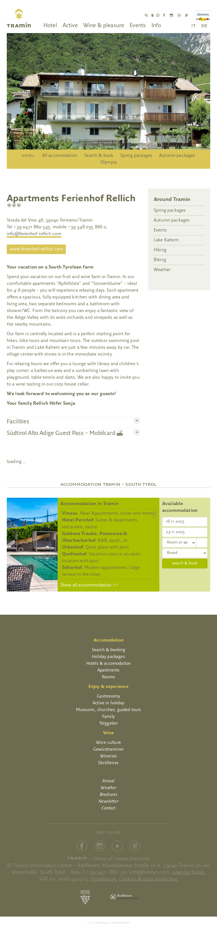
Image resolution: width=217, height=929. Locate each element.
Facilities (18, 422)
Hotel (50, 26)
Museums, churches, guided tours (108, 710)
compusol (101, 922)
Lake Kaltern (166, 240)
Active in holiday (108, 703)
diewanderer (120, 922)
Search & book (98, 155)
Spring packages (136, 155)
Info (156, 26)
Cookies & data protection (148, 879)
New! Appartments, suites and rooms (108, 513)
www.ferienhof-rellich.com (36, 249)
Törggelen (108, 724)
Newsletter (108, 802)
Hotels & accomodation (108, 664)
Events (138, 26)
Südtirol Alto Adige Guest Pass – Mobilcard (65, 433)
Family (108, 717)
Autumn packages (177, 155)
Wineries (108, 756)
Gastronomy (108, 696)
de (204, 26)
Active (70, 26)
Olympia (108, 162)
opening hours (188, 872)
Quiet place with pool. (96, 547)
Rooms (108, 677)
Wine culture (108, 743)
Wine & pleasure (103, 26)
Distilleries (108, 763)
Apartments (108, 670)
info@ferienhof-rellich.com (34, 234)
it (193, 26)
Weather (162, 270)
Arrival (108, 781)
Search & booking (108, 650)
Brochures (108, 795)
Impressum (103, 879)
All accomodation (60, 155)
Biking (160, 260)
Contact (108, 808)
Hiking (160, 250)
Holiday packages (108, 657)
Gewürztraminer (108, 750)
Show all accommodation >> (89, 585)
